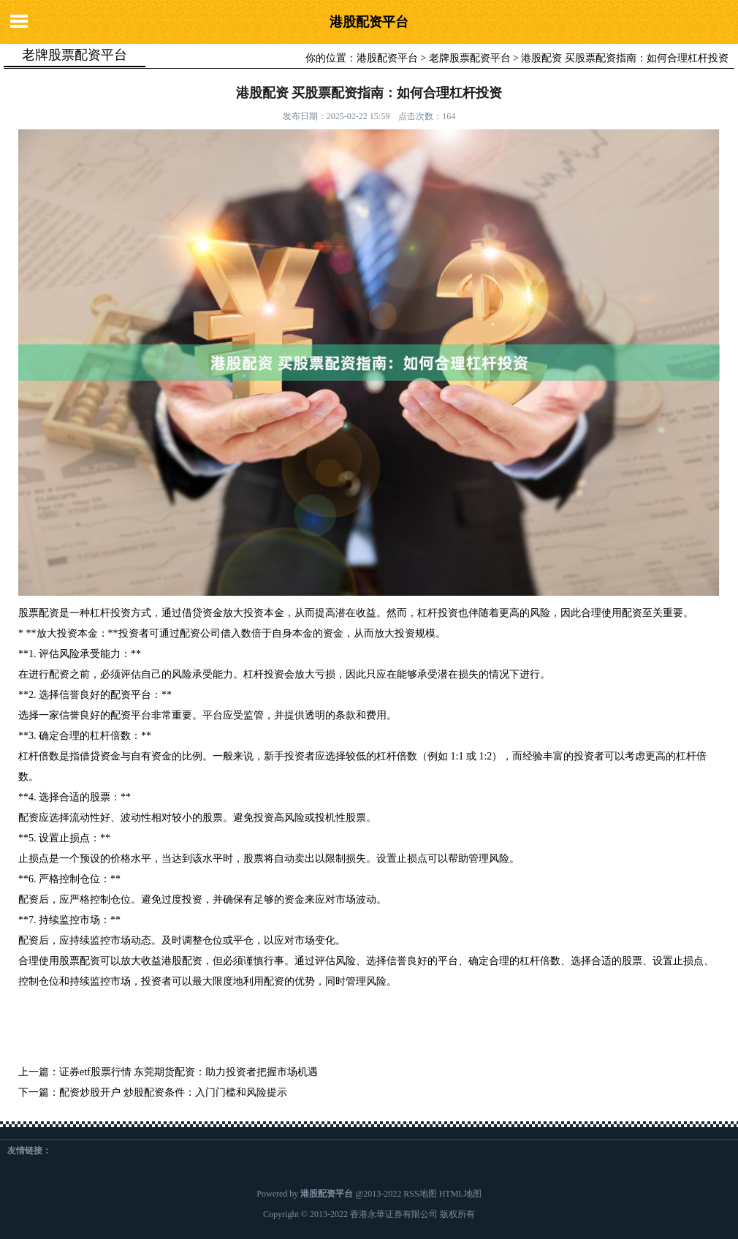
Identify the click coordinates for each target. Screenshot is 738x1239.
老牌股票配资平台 (470, 58)
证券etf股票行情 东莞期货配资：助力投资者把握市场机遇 (188, 1071)
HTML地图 (460, 1194)
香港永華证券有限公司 (394, 1214)
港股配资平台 (369, 22)
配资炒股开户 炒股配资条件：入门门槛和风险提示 (173, 1092)
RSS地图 (419, 1194)
